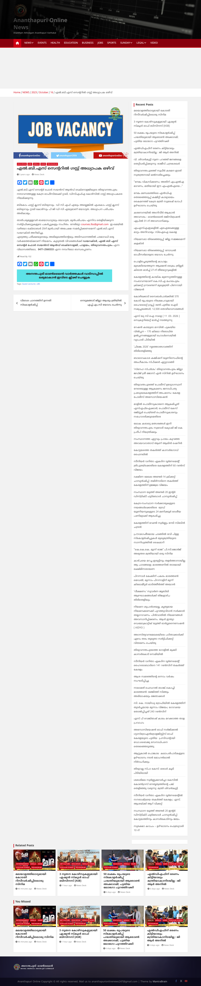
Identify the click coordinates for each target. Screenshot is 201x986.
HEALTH (55, 43)
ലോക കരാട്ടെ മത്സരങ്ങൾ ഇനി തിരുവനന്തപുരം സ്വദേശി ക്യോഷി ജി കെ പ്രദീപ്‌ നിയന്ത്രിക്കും (158, 428)
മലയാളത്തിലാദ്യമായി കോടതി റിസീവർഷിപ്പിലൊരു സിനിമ (31, 879)
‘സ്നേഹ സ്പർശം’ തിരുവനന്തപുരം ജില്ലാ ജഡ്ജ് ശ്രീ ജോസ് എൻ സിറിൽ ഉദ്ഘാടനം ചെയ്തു (159, 373)
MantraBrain (160, 981)
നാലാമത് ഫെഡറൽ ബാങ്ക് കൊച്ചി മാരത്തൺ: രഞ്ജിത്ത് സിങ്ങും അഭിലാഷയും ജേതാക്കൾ (154, 692)
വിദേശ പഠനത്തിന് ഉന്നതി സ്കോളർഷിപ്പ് (35, 302)
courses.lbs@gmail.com (95, 224)
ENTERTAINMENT (22, 864)
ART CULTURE (65, 864)
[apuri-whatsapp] (64, 271)
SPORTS (111, 43)
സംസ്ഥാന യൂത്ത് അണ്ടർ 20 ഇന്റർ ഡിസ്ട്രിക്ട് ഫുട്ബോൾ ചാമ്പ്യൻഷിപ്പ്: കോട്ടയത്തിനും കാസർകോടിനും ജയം (156, 815)
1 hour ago (65, 885)
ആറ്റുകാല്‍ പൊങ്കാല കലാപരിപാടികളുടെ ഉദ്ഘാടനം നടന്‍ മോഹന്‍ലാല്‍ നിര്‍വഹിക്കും (159, 757)
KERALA (36, 164)
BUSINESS (87, 43)
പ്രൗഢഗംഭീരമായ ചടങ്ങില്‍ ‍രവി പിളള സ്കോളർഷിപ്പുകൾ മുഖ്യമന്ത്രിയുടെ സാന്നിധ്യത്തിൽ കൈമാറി (156, 538)
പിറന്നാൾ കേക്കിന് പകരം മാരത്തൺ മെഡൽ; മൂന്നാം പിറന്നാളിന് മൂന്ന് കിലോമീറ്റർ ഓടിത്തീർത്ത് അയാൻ (156, 580)
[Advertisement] (100, 68)
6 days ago (110, 892)
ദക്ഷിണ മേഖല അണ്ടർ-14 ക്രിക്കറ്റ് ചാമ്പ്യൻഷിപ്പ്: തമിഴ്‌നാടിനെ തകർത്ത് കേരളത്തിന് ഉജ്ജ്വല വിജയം (156, 481)
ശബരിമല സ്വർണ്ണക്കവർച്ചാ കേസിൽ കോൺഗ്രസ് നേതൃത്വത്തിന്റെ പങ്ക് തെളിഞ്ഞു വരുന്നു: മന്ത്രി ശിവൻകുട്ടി (156, 784)
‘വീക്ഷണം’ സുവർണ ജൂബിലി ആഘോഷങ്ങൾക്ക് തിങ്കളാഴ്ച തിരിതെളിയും (152, 595)
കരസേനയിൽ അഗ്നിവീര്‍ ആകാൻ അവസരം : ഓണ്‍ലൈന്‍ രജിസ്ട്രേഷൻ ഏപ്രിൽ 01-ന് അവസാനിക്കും (157, 217)
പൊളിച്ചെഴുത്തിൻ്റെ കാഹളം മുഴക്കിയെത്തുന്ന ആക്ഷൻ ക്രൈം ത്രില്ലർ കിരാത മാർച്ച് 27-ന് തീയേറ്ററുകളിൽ (158, 266)
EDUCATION (71, 43)
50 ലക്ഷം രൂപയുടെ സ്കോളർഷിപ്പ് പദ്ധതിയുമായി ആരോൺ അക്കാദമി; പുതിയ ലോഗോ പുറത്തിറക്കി (156, 137)
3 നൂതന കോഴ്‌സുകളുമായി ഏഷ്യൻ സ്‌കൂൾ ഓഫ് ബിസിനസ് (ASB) (78, 878)
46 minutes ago (24, 889)
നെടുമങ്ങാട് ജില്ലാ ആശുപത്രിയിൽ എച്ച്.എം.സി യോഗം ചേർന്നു (101, 302)
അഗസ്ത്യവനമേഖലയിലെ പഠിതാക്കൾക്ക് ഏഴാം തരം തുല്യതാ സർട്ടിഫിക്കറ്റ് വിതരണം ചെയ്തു (159, 639)
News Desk (38, 174)
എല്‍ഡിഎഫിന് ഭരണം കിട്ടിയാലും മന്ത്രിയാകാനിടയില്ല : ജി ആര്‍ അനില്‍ (164, 879)
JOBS (100, 43)
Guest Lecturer (29, 284)
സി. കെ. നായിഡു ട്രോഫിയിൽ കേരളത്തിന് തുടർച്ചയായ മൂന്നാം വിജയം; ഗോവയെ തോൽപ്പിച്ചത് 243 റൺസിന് (159, 707)
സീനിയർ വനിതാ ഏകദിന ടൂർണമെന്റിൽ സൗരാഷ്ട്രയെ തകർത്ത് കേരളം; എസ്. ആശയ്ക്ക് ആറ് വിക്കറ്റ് (158, 799)
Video (154, 43)
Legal (140, 43)
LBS (38, 284)
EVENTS (42, 43)
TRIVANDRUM (52, 164)
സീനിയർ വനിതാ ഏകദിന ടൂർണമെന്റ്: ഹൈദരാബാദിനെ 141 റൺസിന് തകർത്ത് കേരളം (159, 665)
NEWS (27, 43)
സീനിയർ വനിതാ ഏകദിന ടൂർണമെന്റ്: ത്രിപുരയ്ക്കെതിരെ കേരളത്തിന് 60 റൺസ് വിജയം (159, 465)
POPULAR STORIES (23, 868)
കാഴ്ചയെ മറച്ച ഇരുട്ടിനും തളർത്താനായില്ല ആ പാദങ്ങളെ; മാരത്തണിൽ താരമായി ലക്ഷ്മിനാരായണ (159, 565)
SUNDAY (125, 43)
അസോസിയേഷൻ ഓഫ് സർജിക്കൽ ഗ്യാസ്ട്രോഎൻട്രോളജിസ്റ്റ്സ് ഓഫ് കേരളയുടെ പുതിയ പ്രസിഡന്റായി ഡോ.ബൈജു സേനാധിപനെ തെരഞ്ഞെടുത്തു (156, 738)
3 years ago (23, 174)
